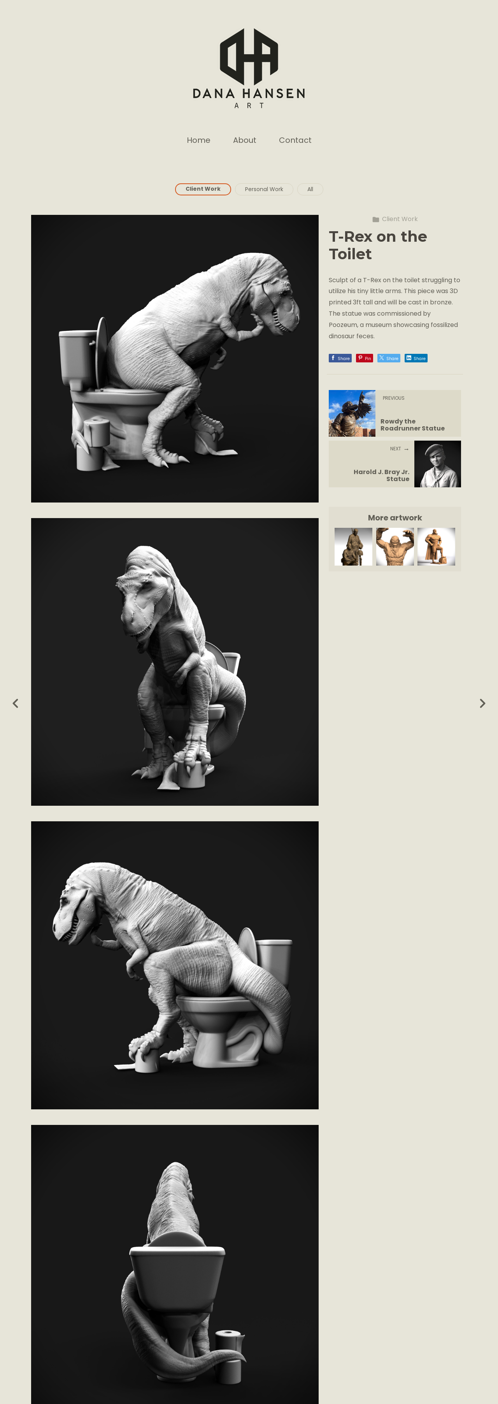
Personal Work (264, 189)
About (244, 140)
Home (198, 140)
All (310, 189)
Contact (295, 140)
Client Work (203, 189)
